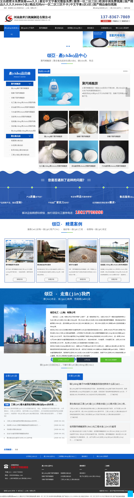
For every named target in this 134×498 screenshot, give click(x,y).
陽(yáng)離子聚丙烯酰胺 (20, 88)
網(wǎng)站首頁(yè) (100, 8)
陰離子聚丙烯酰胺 (18, 93)
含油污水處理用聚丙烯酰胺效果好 (35, 434)
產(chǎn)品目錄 (19, 75)
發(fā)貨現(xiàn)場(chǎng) (90, 476)
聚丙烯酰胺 (43, 28)
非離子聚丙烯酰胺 (18, 98)
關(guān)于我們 (27, 28)
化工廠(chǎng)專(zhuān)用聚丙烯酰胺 (21, 102)
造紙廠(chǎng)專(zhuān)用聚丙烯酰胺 (21, 121)
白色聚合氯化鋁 (17, 145)
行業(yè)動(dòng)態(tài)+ (75, 381)
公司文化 (87, 360)
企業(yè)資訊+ (11, 378)
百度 (16, 449)
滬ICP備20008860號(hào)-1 (120, 491)
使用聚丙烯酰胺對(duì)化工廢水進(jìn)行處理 (93, 426)
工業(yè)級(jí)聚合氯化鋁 (20, 155)
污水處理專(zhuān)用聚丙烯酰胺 (21, 112)
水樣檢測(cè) (106, 28)
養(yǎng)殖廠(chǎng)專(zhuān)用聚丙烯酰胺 (21, 131)
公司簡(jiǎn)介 (63, 360)
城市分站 (127, 8)
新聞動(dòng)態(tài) (67, 456)
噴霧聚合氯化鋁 (17, 140)
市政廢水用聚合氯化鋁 (35, 429)
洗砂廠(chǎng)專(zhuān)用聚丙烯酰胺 (21, 126)
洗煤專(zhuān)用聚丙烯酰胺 (21, 117)
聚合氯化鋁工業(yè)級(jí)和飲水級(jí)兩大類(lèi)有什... (98, 404)
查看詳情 (20, 279)
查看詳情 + (88, 108)
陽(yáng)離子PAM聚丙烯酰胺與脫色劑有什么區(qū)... (97, 384)
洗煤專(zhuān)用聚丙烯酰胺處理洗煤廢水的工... (35, 425)
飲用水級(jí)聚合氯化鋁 (19, 150)
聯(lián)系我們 (122, 28)
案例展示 (90, 28)
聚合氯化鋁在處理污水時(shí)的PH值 (35, 438)
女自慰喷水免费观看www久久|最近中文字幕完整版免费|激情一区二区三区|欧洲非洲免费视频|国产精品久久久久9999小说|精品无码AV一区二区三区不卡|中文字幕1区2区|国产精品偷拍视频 (62, 496)
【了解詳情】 (114, 394)
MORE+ (125, 71)
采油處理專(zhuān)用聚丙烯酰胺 (21, 107)
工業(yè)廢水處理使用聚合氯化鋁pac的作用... (34, 404)
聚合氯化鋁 (59, 28)
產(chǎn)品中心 (115, 8)
